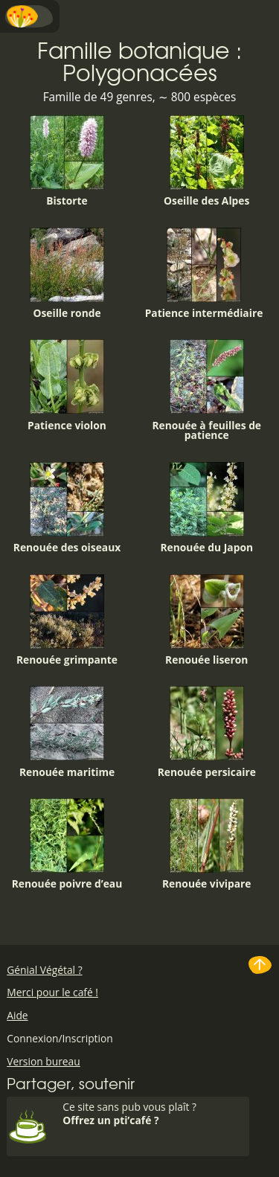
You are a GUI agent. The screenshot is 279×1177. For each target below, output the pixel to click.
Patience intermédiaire (204, 274)
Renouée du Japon (206, 508)
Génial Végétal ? (44, 970)
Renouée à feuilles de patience (206, 390)
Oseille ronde (67, 274)
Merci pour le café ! (52, 992)
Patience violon (67, 385)
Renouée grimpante (67, 620)
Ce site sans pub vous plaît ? (154, 1113)
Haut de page (260, 965)
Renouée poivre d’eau (67, 844)
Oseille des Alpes (206, 161)
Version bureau (43, 1061)
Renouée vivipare (206, 844)
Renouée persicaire (207, 732)
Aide (17, 1015)
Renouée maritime (67, 732)
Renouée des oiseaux (67, 508)
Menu (30, 16)
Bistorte (67, 161)
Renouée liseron (206, 620)
